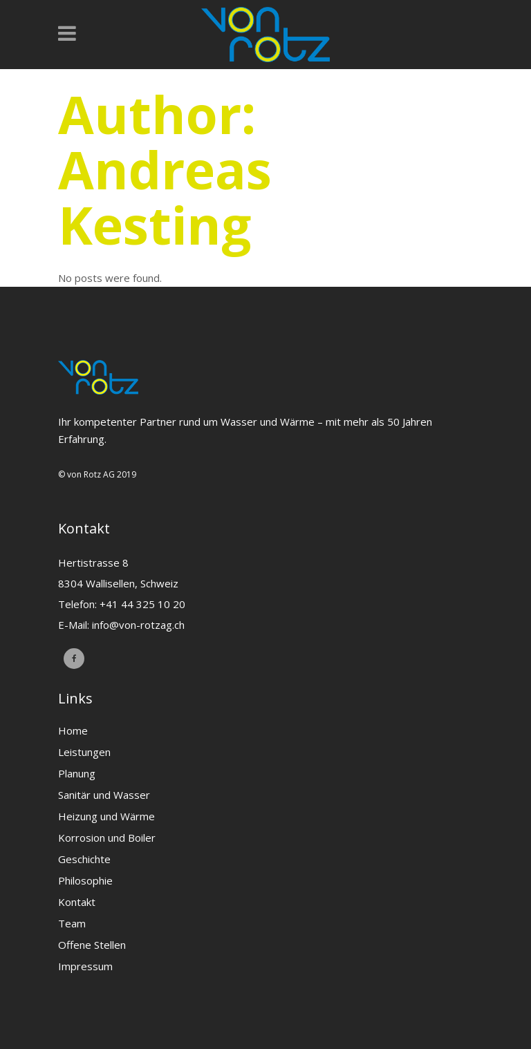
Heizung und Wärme (106, 816)
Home (73, 730)
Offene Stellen (92, 944)
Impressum (85, 966)
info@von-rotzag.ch (138, 625)
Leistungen (84, 752)
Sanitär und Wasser (104, 795)
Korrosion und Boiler (107, 837)
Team (72, 923)
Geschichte (84, 859)
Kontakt (76, 902)
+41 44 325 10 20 (142, 604)
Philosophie (85, 880)
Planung (76, 773)
